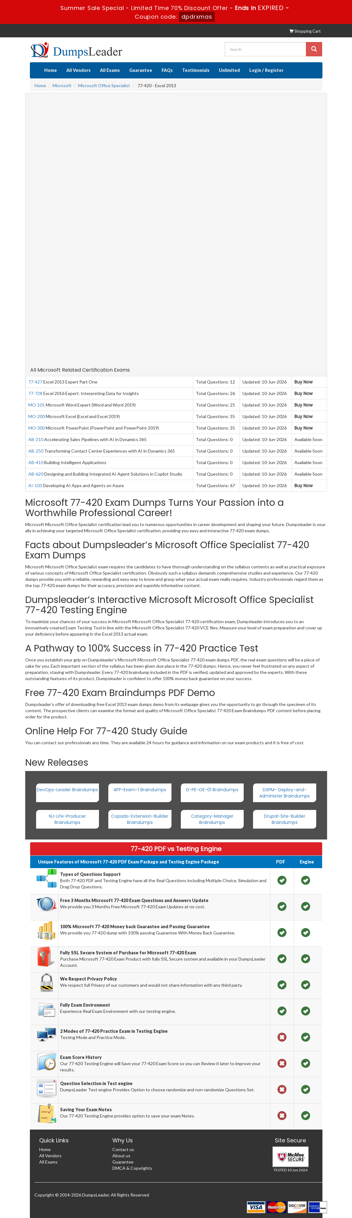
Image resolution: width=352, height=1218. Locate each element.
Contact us (123, 1149)
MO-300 (36, 427)
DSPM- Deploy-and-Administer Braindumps (284, 793)
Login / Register (266, 70)
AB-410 (35, 462)
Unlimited (229, 70)
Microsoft (62, 85)
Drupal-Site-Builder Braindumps (284, 819)
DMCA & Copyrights (132, 1168)
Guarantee (140, 70)
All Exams (110, 70)
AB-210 (35, 439)
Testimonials (195, 70)
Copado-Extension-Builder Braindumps (139, 819)
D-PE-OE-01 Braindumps (212, 790)
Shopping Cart (305, 31)
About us (121, 1155)
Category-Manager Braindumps (212, 819)
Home (50, 70)
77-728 (35, 393)
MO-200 (36, 416)
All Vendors (78, 70)
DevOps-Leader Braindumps (67, 790)
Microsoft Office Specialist (104, 85)
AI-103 (35, 485)
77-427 (35, 381)
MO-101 (36, 404)
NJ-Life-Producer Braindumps (67, 819)
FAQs (167, 70)
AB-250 (35, 451)
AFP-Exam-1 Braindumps (140, 790)
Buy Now (303, 382)
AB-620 (35, 474)
